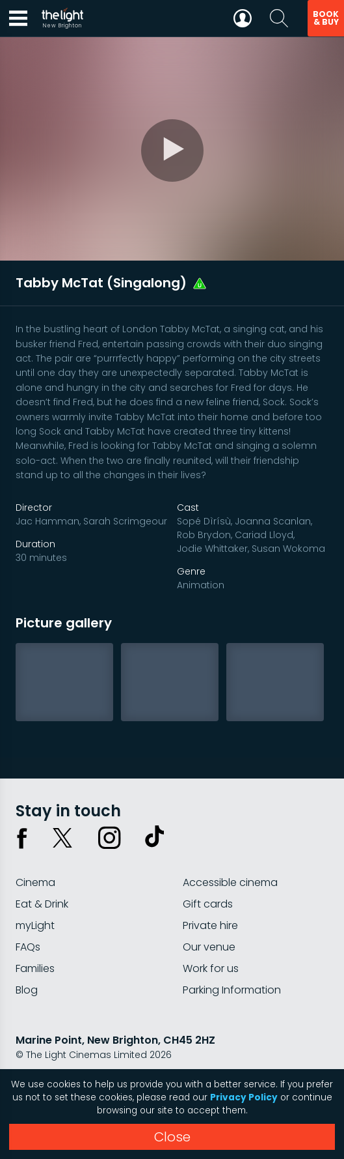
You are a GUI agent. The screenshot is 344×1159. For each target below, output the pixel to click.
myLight (35, 925)
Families (35, 968)
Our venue (209, 946)
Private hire (210, 925)
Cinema (35, 882)
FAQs (28, 946)
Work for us (211, 968)
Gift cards (208, 903)
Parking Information (232, 989)
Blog (27, 989)
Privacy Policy (244, 1097)
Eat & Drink (42, 903)
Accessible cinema (230, 882)
